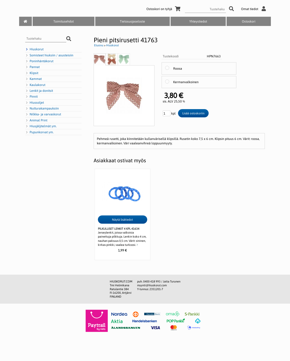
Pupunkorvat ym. (39, 132)
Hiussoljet (34, 103)
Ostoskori (248, 21)
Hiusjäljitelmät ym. (41, 126)
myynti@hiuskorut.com (152, 285)
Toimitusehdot (63, 21)
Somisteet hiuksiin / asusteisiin (49, 55)
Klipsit (31, 73)
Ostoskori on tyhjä (164, 9)
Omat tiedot (254, 9)
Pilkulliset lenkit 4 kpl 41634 (118, 228)
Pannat (32, 67)
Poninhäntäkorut (39, 61)
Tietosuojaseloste (132, 21)
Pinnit (31, 97)
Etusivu (98, 45)
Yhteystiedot (198, 21)
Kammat (33, 79)
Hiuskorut (34, 49)
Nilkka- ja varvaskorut (43, 114)
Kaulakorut (35, 85)
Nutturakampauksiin (42, 109)
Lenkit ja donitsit (39, 91)
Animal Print (36, 120)
